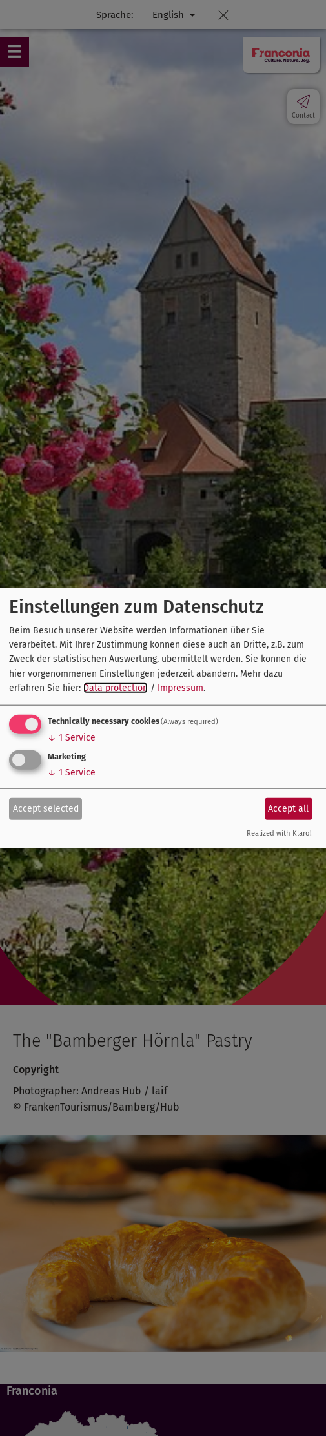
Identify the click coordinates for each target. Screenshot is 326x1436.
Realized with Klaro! (279, 832)
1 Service (72, 737)
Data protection (115, 687)
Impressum (180, 687)
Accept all (288, 808)
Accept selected (46, 808)
